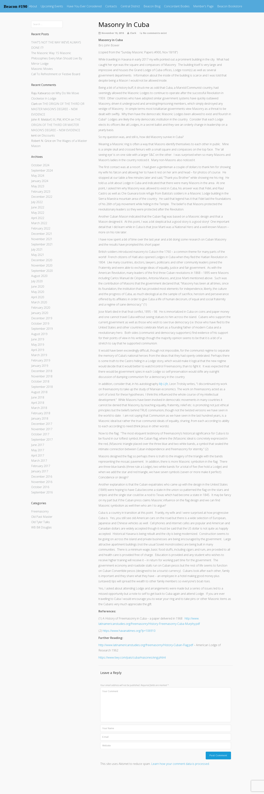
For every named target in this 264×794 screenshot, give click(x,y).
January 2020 (39, 313)
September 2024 (42, 170)
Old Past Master (41, 517)
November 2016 (41, 482)
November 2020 (41, 265)
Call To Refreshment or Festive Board (55, 74)
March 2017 (39, 461)
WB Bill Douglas (41, 527)
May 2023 (37, 186)
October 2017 (40, 434)
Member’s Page (203, 6)
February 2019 (40, 360)
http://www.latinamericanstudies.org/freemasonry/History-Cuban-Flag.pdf (145, 645)
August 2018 (39, 392)
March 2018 (39, 408)
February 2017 (40, 466)
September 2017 (42, 440)
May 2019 (37, 345)
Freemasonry (40, 511)
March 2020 (39, 302)
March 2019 (39, 355)
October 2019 (40, 323)
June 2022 (37, 207)
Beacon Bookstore (229, 6)
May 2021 (37, 255)
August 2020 (39, 276)
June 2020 (37, 286)
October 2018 (40, 381)
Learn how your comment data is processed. (180, 764)
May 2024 (37, 176)
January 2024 (39, 181)
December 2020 (41, 260)
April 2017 (37, 455)
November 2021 (41, 239)
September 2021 (42, 244)
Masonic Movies (42, 69)
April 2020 (37, 297)
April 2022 (37, 218)
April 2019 (37, 350)
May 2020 (37, 292)
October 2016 (40, 487)
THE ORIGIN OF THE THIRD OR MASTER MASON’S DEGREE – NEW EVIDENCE (57, 109)
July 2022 (37, 202)
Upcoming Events (52, 6)
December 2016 (41, 477)
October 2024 (40, 165)
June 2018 (37, 397)
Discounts (48, 135)
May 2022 (37, 213)
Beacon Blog (152, 6)
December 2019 (41, 318)
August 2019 (39, 334)
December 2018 (41, 371)
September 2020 (42, 271)
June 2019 (37, 339)
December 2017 (41, 424)
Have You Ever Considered (84, 6)
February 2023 (40, 192)
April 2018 (37, 403)
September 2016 (42, 492)
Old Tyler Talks (40, 522)
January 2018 (39, 418)
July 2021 (37, 249)
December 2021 (41, 234)
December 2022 (41, 197)
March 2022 (39, 223)
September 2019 (42, 329)
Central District (130, 6)
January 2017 (39, 471)
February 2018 (40, 413)
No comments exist (155, 33)
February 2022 (40, 228)
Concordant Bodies (177, 6)
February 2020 (40, 308)
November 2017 (41, 429)
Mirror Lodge (40, 64)
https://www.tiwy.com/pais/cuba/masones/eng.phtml (132, 657)
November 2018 (41, 376)
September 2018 (42, 387)
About (33, 6)
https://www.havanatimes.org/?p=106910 (129, 631)
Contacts (111, 6)
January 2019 (39, 366)
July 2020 (37, 281)
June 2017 (37, 445)
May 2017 (37, 450)
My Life (163, 384)
